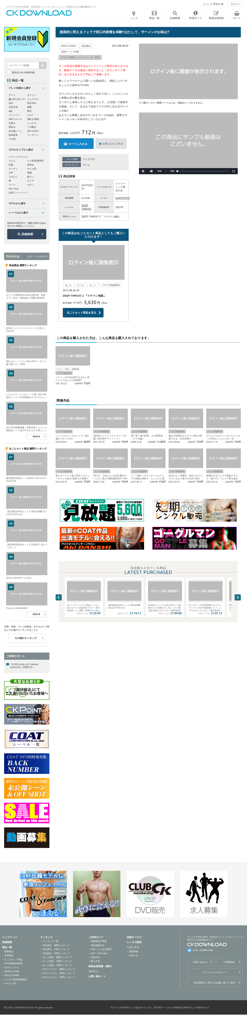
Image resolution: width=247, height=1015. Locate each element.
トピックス (133, 947)
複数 (29, 107)
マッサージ (32, 135)
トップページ (9, 937)
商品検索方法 (97, 945)
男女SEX (31, 103)
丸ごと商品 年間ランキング (57, 965)
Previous (59, 597)
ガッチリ (13, 168)
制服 (29, 172)
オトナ (30, 180)
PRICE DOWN (11, 975)
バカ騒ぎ (31, 127)
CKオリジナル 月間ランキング (59, 973)
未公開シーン (15, 131)
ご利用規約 (229, 962)
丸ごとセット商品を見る (81, 312)
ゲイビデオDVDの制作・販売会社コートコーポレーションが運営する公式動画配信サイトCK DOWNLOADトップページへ (39, 13)
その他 (12, 139)
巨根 (11, 165)
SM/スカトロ (15, 119)
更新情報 (133, 951)
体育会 (30, 165)
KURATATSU (122, 198)
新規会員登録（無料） (101, 966)
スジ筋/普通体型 (35, 160)
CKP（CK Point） (100, 953)
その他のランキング (26, 638)
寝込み (12, 127)
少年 (11, 172)
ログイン (236, 4)
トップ (134, 18)
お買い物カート (97, 976)
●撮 (10, 111)
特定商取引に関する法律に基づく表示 (214, 982)
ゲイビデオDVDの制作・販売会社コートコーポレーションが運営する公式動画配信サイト (51, 7)
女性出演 (13, 107)
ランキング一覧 (50, 941)
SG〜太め (14, 188)
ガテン (30, 184)
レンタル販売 (134, 942)
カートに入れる (78, 143)
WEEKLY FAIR (11, 971)
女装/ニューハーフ (18, 192)
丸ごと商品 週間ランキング (57, 957)
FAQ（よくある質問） (102, 949)
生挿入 (12, 123)
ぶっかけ (31, 123)
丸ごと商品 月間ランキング (57, 961)
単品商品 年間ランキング (56, 953)
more (36, 436)
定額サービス (134, 937)
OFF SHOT (33, 131)
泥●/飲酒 (13, 135)
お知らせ (133, 955)
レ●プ (30, 115)
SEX (11, 103)
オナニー (31, 95)
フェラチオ (89, 159)
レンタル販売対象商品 (15, 979)
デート (12, 95)
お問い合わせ (200, 962)
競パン (30, 176)
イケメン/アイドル (18, 157)
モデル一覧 (10, 983)
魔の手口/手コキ (17, 99)
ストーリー (14, 115)
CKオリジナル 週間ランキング (59, 969)
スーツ (12, 184)
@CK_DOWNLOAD (203, 950)
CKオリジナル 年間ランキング (59, 977)
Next (238, 597)
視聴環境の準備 (99, 941)
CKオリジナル (11, 967)
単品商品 (8, 955)
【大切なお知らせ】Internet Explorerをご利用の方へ (24, 665)
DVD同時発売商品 (13, 963)
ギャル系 (31, 168)
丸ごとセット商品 (13, 959)
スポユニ (13, 176)
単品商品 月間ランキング (56, 949)
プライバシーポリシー (214, 972)
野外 (29, 111)
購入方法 (95, 961)
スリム (86, 164)
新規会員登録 (216, 18)
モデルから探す (17, 203)
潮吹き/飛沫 (33, 119)
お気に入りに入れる (113, 143)
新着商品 (8, 951)
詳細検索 (27, 234)
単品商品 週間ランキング (56, 945)
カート (237, 18)
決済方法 (95, 957)
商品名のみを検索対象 (23, 72)
